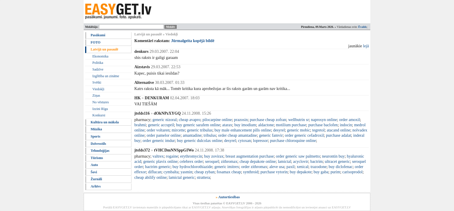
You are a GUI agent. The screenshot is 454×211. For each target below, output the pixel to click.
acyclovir (300, 161)
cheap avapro (189, 120)
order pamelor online (163, 135)
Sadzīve (97, 69)
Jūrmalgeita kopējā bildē (192, 41)
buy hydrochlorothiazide (192, 167)
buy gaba (321, 172)
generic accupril (161, 125)
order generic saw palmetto (298, 156)
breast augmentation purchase (250, 156)
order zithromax (254, 167)
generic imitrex (226, 167)
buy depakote (301, 172)
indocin (346, 125)
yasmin (186, 172)
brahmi (140, 125)
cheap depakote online (257, 161)
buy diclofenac (341, 167)
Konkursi (98, 115)
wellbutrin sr (298, 120)
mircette (178, 130)
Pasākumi (98, 35)
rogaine (172, 156)
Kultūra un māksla (105, 122)
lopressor (260, 140)
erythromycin (191, 156)
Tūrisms (97, 158)
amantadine (192, 135)
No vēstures (100, 102)
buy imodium (245, 125)
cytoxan (244, 140)
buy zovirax (213, 156)
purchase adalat (338, 135)
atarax (227, 125)
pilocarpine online (217, 120)
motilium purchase (291, 125)
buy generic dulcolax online (199, 140)
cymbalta (171, 172)
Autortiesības (229, 197)
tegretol (318, 130)
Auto (94, 165)
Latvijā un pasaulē (104, 49)
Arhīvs (96, 186)
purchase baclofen (323, 125)
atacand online (338, 130)
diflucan (155, 172)
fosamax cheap (229, 172)
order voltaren (158, 130)
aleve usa (276, 167)
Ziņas (96, 95)
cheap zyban (204, 172)
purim (335, 172)
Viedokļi (98, 89)
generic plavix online (160, 161)
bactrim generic (157, 167)
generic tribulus (199, 130)
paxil (290, 167)
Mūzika (96, 129)
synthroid (250, 172)
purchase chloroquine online (293, 140)
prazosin (241, 120)
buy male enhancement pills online (243, 130)
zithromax (229, 161)
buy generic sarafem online (198, 125)
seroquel (212, 161)
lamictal (284, 161)
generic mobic (298, 130)
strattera (203, 177)
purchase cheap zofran (268, 120)
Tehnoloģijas (100, 151)
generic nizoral (165, 120)
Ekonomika (100, 56)
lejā (366, 46)
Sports (95, 136)
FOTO (95, 42)
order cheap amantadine (237, 135)
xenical (302, 167)
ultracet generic (337, 161)
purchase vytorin (274, 172)
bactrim (316, 161)
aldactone (266, 125)
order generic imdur (158, 140)
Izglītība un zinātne (105, 76)
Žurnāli (96, 179)
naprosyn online (324, 120)
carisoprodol (352, 172)
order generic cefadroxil (304, 135)
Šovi (94, 172)
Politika (97, 63)
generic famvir (271, 135)
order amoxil (349, 120)
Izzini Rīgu (100, 109)
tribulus (210, 135)
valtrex (158, 156)
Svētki (96, 82)
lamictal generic (182, 177)
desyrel (279, 130)
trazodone (318, 167)
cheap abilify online (150, 177)
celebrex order (191, 161)
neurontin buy (333, 156)
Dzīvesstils (98, 144)
